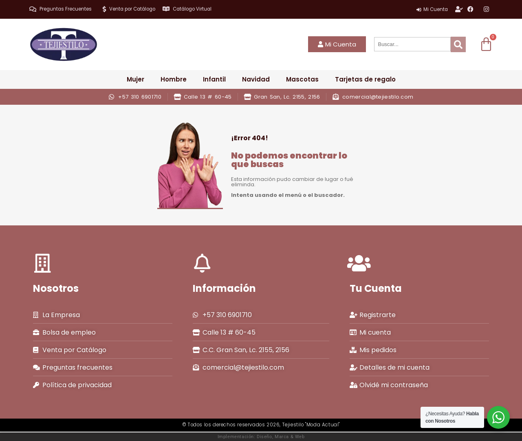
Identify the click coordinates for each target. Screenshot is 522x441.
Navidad (256, 79)
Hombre (174, 79)
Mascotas (302, 79)
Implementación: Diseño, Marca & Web (261, 436)
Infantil (214, 79)
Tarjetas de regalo (365, 79)
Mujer (135, 79)
